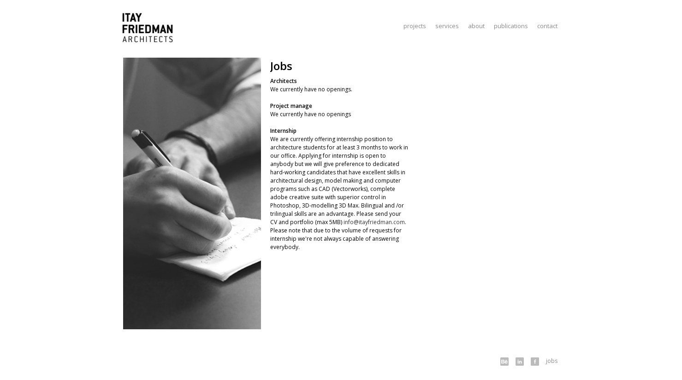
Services (447, 26)
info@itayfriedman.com (374, 222)
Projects (414, 26)
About (476, 26)
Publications (511, 26)
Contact (547, 26)
